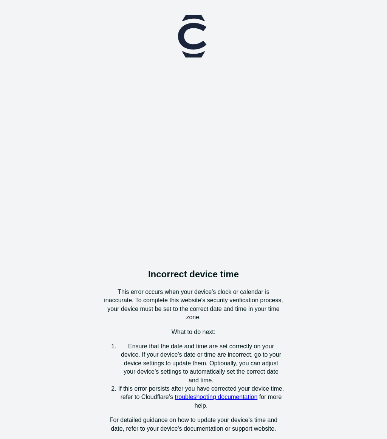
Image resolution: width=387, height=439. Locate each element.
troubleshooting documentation (216, 397)
